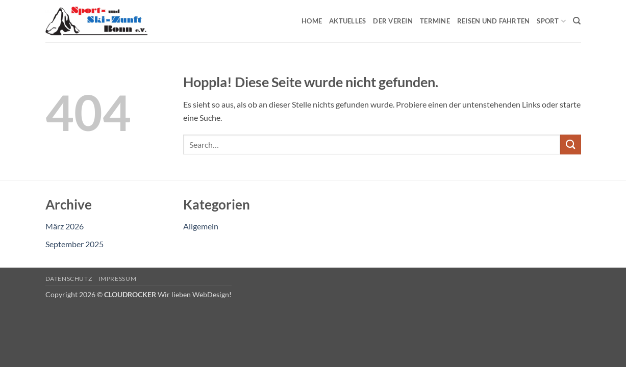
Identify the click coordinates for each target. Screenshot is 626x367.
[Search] (577, 21)
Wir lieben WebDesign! (195, 294)
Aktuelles (347, 21)
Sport (551, 21)
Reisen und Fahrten (493, 21)
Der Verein (393, 21)
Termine (435, 21)
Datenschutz (68, 278)
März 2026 (64, 226)
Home (312, 21)
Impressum (117, 278)
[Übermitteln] (570, 144)
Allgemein (200, 226)
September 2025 (74, 244)
